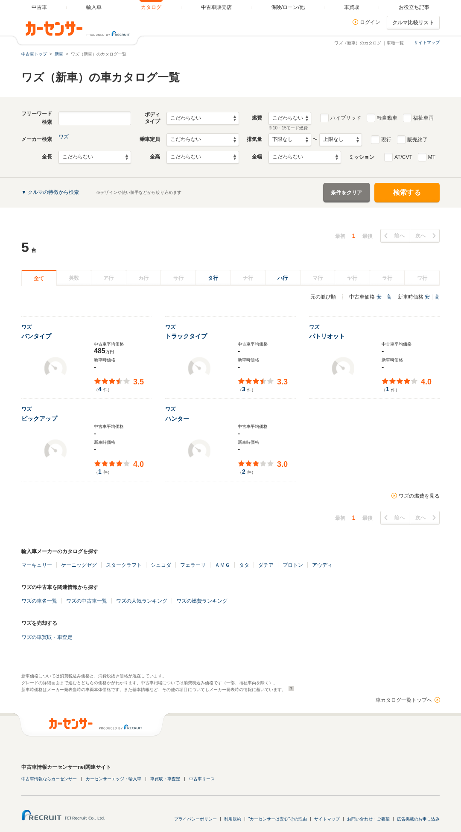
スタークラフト (124, 565)
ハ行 (282, 278)
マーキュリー (36, 565)
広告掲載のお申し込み (418, 819)
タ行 (213, 278)
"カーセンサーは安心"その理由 (277, 819)
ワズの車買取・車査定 (47, 637)
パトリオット (327, 336)
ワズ (63, 137)
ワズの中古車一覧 (86, 601)
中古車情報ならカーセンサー (49, 778)
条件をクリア (346, 193)
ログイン (370, 22)
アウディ (322, 565)
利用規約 (232, 819)
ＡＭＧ (222, 565)
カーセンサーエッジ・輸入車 (113, 778)
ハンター (177, 418)
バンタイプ (36, 336)
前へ (399, 236)
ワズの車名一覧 (39, 601)
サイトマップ (427, 42)
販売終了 (417, 140)
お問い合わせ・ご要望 (368, 819)
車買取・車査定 (165, 778)
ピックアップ (39, 418)
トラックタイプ (186, 336)
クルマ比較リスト (413, 23)
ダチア (266, 565)
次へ (420, 236)
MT (431, 157)
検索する (407, 192)
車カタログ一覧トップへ (404, 700)
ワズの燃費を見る (419, 496)
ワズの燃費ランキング (202, 601)
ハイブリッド (345, 118)
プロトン (293, 565)
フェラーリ (193, 565)
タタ (244, 565)
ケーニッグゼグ (79, 565)
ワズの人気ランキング (141, 601)
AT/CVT (403, 157)
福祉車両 (423, 118)
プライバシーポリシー (195, 819)
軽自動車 (387, 118)
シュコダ (161, 565)
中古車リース (202, 778)
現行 (386, 140)
